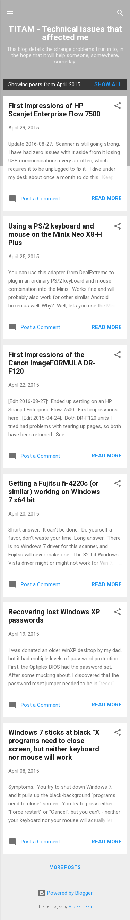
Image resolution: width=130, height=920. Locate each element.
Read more (107, 198)
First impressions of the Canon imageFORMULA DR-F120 (52, 362)
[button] (117, 106)
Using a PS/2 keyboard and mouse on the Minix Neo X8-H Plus (55, 234)
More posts (65, 867)
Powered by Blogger (65, 893)
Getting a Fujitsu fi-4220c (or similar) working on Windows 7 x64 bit (54, 491)
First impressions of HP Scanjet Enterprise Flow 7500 (54, 109)
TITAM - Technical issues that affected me (65, 33)
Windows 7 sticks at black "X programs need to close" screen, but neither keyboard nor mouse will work (53, 744)
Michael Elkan (80, 906)
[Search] (120, 14)
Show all (108, 84)
